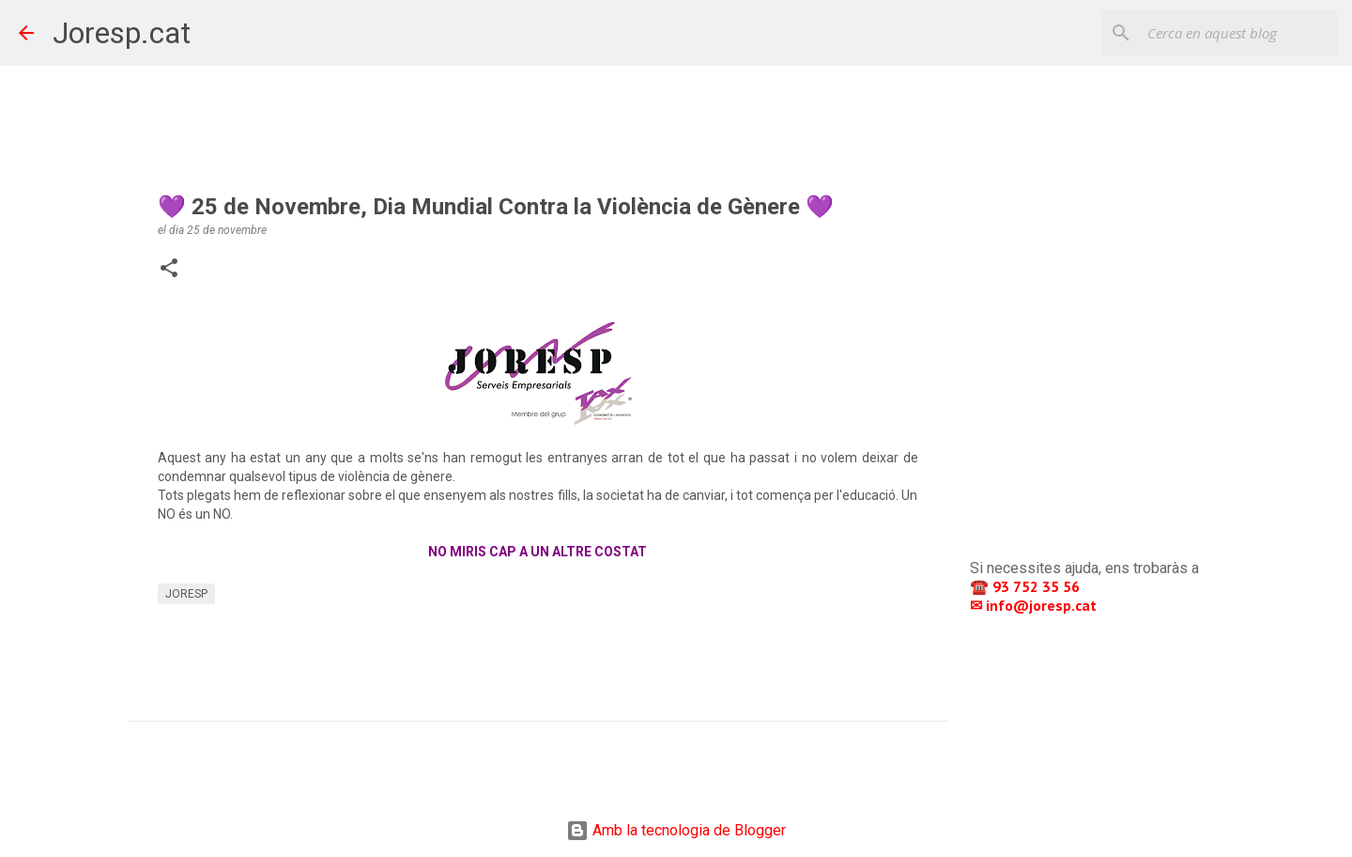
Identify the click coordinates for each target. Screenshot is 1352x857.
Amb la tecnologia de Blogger (676, 830)
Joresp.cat (122, 33)
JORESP (186, 593)
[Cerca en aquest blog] (1238, 32)
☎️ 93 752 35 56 (1026, 586)
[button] (169, 270)
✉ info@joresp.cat (1035, 605)
